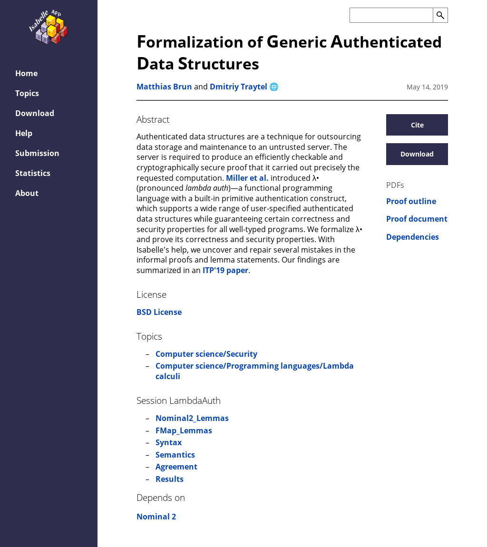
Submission (37, 153)
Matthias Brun (164, 86)
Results (170, 479)
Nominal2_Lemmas (192, 418)
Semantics (175, 454)
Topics (27, 93)
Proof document (417, 219)
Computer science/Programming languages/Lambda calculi (255, 371)
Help (23, 133)
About (27, 193)
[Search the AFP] (391, 15)
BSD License (159, 312)
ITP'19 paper (225, 270)
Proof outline (411, 201)
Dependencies (412, 237)
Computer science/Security (206, 354)
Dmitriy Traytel (238, 86)
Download (34, 113)
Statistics (32, 173)
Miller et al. (247, 178)
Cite (417, 124)
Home (26, 73)
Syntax (169, 442)
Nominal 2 (156, 516)
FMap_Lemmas (184, 430)
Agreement (176, 466)
